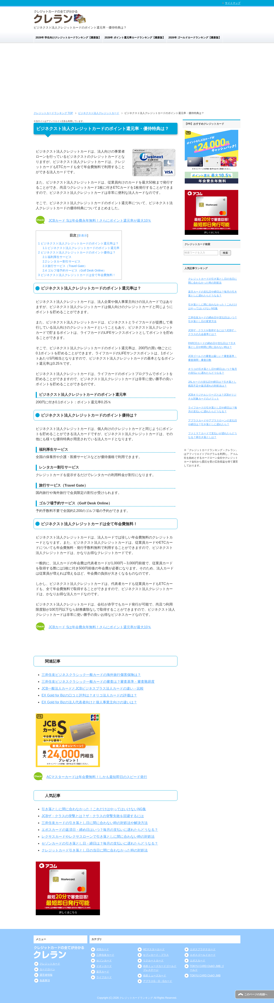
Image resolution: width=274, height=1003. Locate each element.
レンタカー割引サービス (61, 261)
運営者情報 (46, 974)
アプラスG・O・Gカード (157, 981)
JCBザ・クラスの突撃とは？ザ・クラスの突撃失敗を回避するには (93, 816)
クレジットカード (50, 963)
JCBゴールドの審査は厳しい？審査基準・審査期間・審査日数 (212, 358)
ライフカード (104, 977)
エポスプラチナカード (203, 949)
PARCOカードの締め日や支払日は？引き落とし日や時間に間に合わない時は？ (212, 345)
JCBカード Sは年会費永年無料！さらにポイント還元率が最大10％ (100, 220)
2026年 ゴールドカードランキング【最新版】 (194, 37)
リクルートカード (153, 960)
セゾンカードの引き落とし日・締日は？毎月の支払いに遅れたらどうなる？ (100, 843)
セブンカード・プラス (156, 954)
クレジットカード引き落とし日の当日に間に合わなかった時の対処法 (95, 850)
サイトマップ (232, 3)
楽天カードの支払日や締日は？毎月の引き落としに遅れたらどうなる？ (212, 293)
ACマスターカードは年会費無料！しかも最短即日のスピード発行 (96, 777)
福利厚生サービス (57, 257)
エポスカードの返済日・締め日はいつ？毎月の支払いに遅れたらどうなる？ (100, 830)
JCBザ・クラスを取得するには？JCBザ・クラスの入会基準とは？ (212, 332)
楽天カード (102, 971)
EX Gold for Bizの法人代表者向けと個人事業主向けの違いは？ (89, 702)
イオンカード (104, 966)
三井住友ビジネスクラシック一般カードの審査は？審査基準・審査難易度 (98, 681)
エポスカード (197, 960)
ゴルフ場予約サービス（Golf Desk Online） (74, 270)
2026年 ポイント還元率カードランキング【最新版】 (135, 37)
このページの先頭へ (255, 994)
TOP (53, 113)
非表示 (82, 235)
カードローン (47, 969)
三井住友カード (105, 954)
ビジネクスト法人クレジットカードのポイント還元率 (81, 248)
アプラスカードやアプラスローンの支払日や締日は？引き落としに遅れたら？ (212, 422)
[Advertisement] (137, 79)
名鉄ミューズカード (154, 975)
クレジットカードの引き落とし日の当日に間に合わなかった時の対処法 (212, 280)
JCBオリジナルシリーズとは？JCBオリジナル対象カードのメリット (212, 396)
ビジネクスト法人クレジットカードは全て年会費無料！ (77, 275)
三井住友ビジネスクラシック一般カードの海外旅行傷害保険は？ (91, 675)
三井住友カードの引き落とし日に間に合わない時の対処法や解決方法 (95, 823)
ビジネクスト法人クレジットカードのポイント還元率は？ (78, 243)
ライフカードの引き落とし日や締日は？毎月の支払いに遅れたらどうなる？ (212, 409)
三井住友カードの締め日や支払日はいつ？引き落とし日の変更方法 (212, 319)
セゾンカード (104, 960)
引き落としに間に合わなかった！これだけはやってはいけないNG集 (94, 809)
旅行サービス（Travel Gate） (65, 266)
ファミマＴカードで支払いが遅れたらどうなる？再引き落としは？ (212, 435)
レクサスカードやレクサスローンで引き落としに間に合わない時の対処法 (98, 836)
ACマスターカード (154, 949)
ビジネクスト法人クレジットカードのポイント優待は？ (77, 252)
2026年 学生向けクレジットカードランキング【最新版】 (68, 37)
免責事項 (45, 980)
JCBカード (102, 949)
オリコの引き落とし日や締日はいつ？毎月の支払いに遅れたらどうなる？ (212, 370)
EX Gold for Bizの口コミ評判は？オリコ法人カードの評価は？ (89, 695)
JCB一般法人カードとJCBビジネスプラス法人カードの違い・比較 (92, 688)
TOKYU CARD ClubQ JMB (205, 975)
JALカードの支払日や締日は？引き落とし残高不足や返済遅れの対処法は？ (212, 383)
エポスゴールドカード (203, 954)
